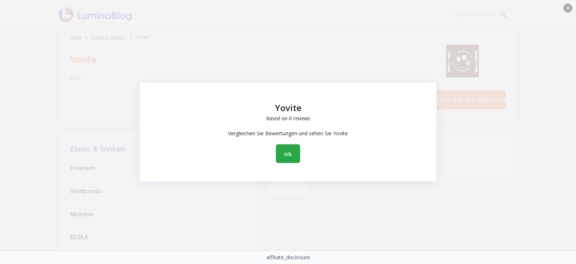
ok (288, 154)
